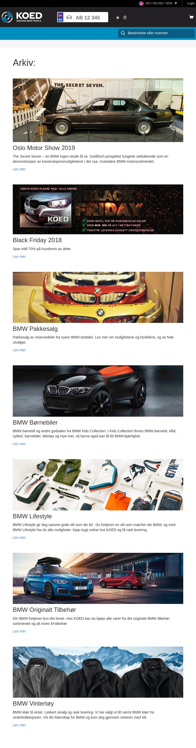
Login (191, 3)
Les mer (19, 169)
